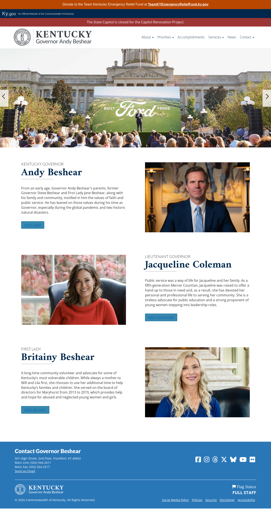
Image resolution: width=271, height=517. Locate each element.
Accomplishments (191, 37)
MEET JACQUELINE (163, 321)
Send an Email (25, 480)
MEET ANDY (34, 226)
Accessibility (246, 508)
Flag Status (244, 498)
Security (211, 508)
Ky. (9, 13)
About (148, 37)
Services (216, 37)
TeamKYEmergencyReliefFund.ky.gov (178, 4)
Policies (197, 508)
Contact (247, 37)
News (232, 37)
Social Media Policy (175, 508)
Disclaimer (227, 508)
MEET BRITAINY (37, 417)
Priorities (166, 37)
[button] (4, 98)
